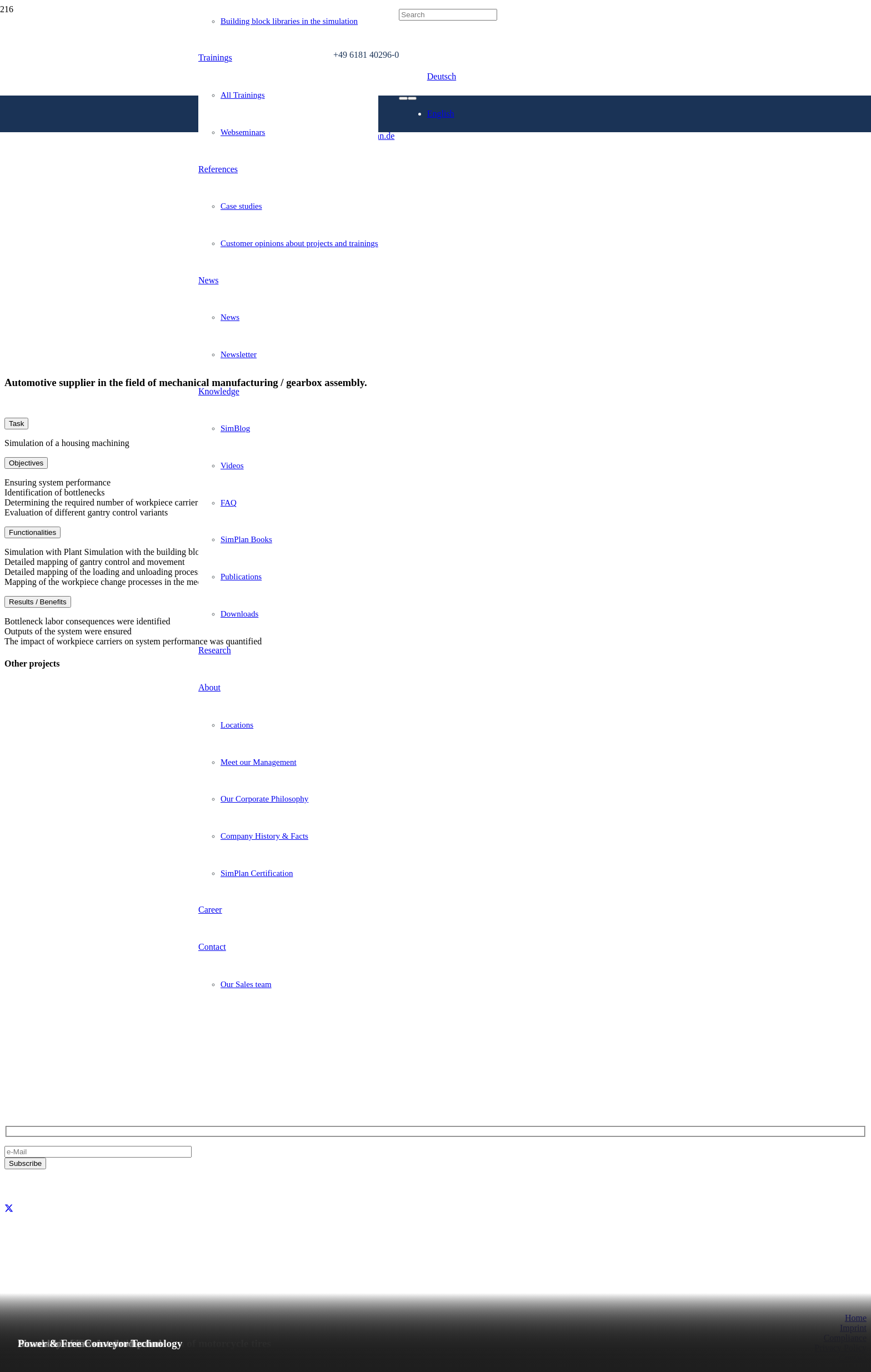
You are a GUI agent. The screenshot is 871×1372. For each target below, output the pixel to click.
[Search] (448, 15)
